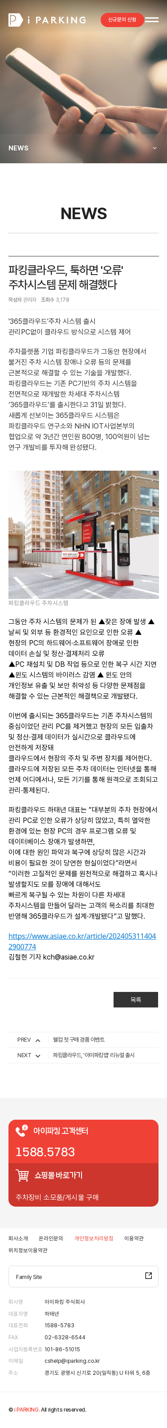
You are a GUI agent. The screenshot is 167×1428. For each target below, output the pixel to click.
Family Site (29, 1277)
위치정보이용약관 (28, 1250)
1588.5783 (45, 1152)
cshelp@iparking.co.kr (72, 1360)
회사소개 (18, 1238)
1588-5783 (59, 1325)
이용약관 (134, 1238)
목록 (135, 999)
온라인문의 (51, 1238)
